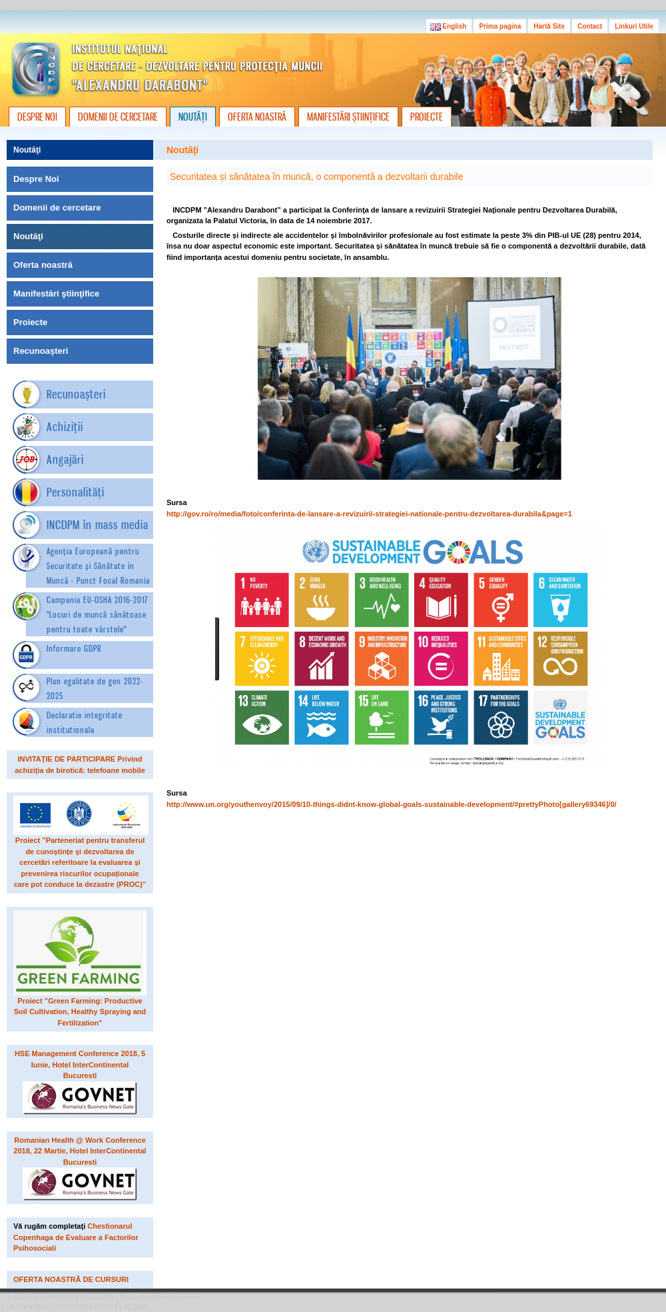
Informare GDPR (74, 648)
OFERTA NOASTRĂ (257, 116)
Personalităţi (76, 492)
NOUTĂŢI (192, 116)
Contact (589, 26)
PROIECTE (426, 116)
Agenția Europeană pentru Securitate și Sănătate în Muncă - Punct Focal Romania (98, 566)
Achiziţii (65, 427)
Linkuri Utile (634, 26)
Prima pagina (500, 26)
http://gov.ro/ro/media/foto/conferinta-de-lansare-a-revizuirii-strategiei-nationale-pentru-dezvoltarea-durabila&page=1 (369, 514)
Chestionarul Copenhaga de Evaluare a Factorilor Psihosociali (76, 1237)
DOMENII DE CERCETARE (118, 116)
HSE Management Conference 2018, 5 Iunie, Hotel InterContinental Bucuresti (80, 1064)
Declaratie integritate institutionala (85, 722)
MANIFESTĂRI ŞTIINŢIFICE (348, 116)
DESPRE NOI (37, 116)
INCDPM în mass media (98, 525)
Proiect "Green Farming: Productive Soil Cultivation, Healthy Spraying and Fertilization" (80, 1012)
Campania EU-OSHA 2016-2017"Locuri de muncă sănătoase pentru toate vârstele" (97, 614)
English (449, 26)
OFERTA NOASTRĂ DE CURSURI (71, 1279)
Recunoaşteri (76, 394)
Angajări (65, 459)
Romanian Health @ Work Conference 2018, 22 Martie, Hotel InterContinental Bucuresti (79, 1151)
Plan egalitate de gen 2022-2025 (95, 688)
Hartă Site (549, 26)
